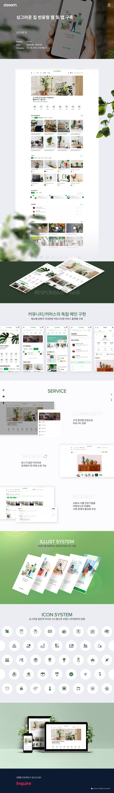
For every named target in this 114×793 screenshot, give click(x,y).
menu (109, 4)
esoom (10, 5)
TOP (111, 397)
